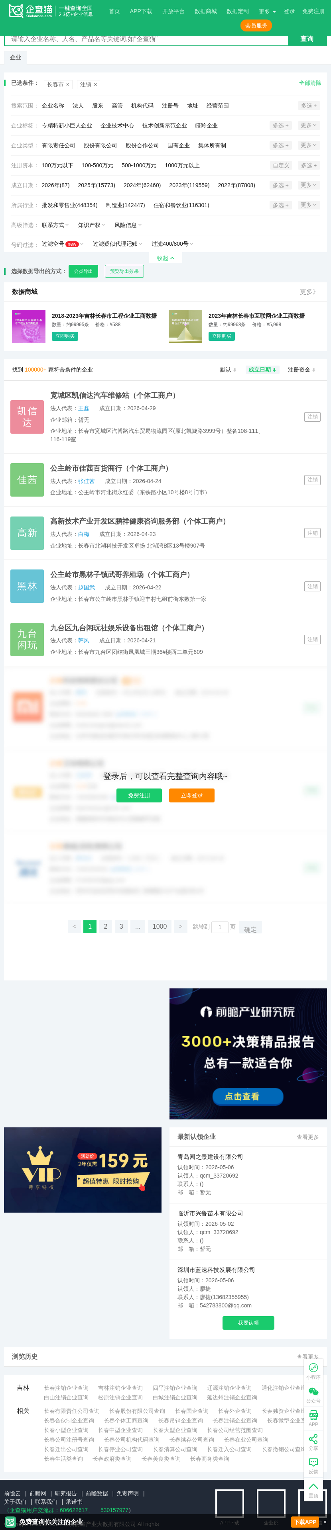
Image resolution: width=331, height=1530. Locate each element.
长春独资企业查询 (284, 1411)
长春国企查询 (192, 1411)
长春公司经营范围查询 (235, 1430)
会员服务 (256, 25)
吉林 (23, 1387)
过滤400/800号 (170, 244)
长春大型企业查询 (175, 1430)
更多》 (309, 291)
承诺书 (74, 1502)
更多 (264, 11)
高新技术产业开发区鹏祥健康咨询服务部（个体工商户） (140, 521)
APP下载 (141, 11)
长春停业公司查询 (120, 1449)
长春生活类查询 (63, 1459)
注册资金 (302, 370)
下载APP (305, 1522)
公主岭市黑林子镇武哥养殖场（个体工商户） (122, 575)
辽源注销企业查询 (229, 1388)
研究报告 (66, 1493)
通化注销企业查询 (284, 1388)
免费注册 (139, 795)
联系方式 (53, 225)
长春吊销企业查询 (180, 1420)
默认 (228, 370)
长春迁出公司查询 (66, 1449)
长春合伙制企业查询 (69, 1420)
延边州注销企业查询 (232, 1397)
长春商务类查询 (209, 1459)
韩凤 (83, 640)
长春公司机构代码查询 (132, 1439)
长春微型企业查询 (289, 1420)
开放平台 (173, 11)
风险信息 (125, 225)
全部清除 (310, 83)
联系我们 (46, 1502)
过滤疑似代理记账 (115, 244)
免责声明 (127, 1493)
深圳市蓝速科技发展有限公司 (216, 1269)
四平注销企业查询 (175, 1388)
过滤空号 (60, 244)
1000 (160, 926)
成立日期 (262, 370)
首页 (114, 11)
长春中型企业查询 (120, 1430)
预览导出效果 (124, 271)
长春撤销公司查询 (284, 1449)
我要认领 (248, 1323)
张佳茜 (86, 481)
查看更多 (308, 1137)
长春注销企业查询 (66, 1388)
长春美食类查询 (161, 1459)
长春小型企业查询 (66, 1430)
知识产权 (89, 225)
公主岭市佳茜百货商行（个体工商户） (111, 468)
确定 (250, 929)
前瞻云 (12, 1493)
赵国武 (86, 587)
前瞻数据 (97, 1493)
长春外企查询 (235, 1411)
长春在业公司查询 (246, 1439)
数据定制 (238, 11)
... (137, 926)
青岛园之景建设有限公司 (210, 1156)
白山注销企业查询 (66, 1397)
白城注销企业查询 (175, 1397)
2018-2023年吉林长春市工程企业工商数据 (104, 316)
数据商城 (206, 11)
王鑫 (83, 408)
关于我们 (15, 1502)
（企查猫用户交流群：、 (48, 1510)
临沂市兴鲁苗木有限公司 (210, 1213)
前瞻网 (38, 1493)
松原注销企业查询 (120, 1397)
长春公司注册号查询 (69, 1439)
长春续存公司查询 (191, 1439)
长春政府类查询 (112, 1459)
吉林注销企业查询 (120, 1388)
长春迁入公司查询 (229, 1449)
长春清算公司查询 (175, 1449)
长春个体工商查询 (126, 1420)
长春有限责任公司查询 (72, 1411)
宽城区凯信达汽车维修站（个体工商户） (114, 395)
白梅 (83, 534)
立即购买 (65, 336)
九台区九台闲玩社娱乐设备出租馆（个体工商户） (129, 628)
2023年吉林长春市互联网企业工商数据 (257, 316)
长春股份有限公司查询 (137, 1411)
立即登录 (192, 795)
